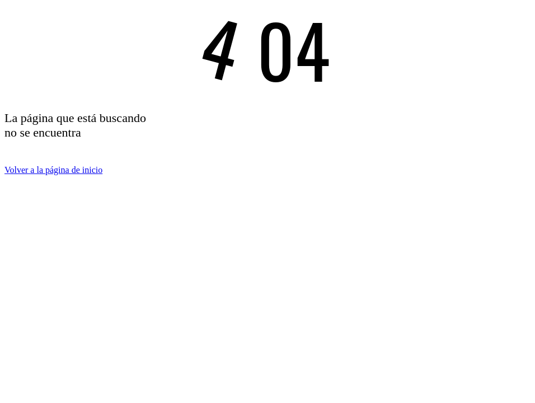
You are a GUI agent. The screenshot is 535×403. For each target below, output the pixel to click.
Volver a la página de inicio (53, 170)
